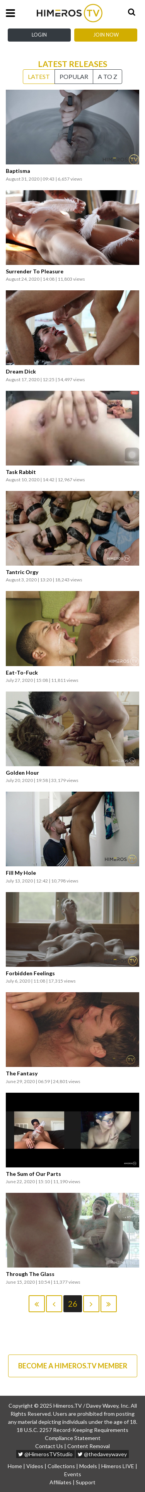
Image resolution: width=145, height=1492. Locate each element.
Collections (61, 1466)
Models (88, 1466)
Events (72, 1474)
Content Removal (88, 1446)
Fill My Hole (21, 873)
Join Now (106, 35)
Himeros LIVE (117, 1466)
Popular (74, 76)
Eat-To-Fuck (22, 672)
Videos (34, 1466)
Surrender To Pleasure (34, 271)
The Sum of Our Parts (33, 1174)
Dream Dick (21, 371)
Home (15, 1466)
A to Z (107, 76)
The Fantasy (22, 1073)
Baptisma (18, 171)
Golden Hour (22, 772)
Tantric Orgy (22, 572)
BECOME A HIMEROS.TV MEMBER (72, 1365)
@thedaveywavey (102, 1454)
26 (72, 1303)
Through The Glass (30, 1274)
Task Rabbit (21, 472)
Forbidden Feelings (30, 973)
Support (86, 1482)
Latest (39, 76)
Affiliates (60, 1482)
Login (39, 35)
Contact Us (49, 1446)
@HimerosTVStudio (45, 1454)
